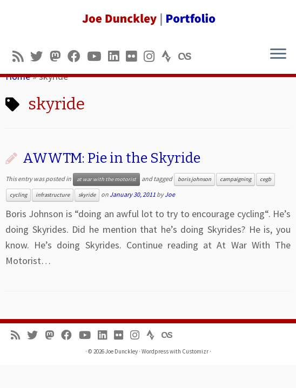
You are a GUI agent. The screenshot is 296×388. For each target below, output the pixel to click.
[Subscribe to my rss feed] (21, 56)
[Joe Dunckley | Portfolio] (148, 18)
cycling (18, 194)
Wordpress (155, 351)
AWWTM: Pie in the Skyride (111, 158)
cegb (265, 179)
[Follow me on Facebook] (77, 56)
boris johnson (194, 179)
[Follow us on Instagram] (153, 56)
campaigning (235, 179)
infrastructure (53, 194)
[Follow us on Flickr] (135, 56)
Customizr (195, 351)
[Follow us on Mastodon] (59, 56)
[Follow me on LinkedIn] (117, 56)
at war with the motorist (106, 179)
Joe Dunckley (121, 351)
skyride (87, 194)
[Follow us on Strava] (170, 56)
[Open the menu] (278, 54)
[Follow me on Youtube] (97, 56)
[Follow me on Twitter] (40, 56)
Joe (170, 194)
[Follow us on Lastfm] (188, 56)
